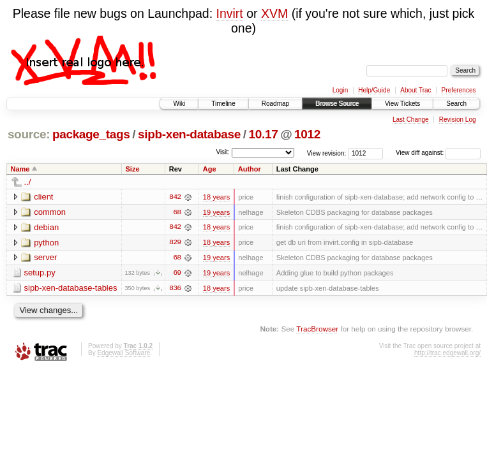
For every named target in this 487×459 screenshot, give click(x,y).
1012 (307, 134)
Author (249, 169)
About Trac (415, 90)
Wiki (179, 103)
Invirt (229, 13)
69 (177, 273)
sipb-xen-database (189, 134)
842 (175, 197)
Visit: (223, 152)
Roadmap (275, 103)
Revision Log (457, 119)
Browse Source (337, 103)
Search (456, 103)
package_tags (91, 134)
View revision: (327, 152)
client (43, 196)
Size (132, 169)
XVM (274, 13)
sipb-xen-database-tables (70, 288)
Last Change (411, 119)
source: (29, 134)
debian (46, 227)
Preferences (459, 90)
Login (340, 90)
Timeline (223, 103)
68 (177, 212)
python (46, 242)
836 (175, 289)
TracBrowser (317, 330)
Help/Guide (374, 90)
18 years (216, 197)
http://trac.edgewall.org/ (447, 353)
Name (20, 169)
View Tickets (402, 103)
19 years (216, 212)
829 (175, 243)
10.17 (263, 134)
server (45, 258)
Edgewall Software (123, 353)
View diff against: (438, 152)
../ (27, 182)
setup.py (40, 273)
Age (209, 169)
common (50, 212)
